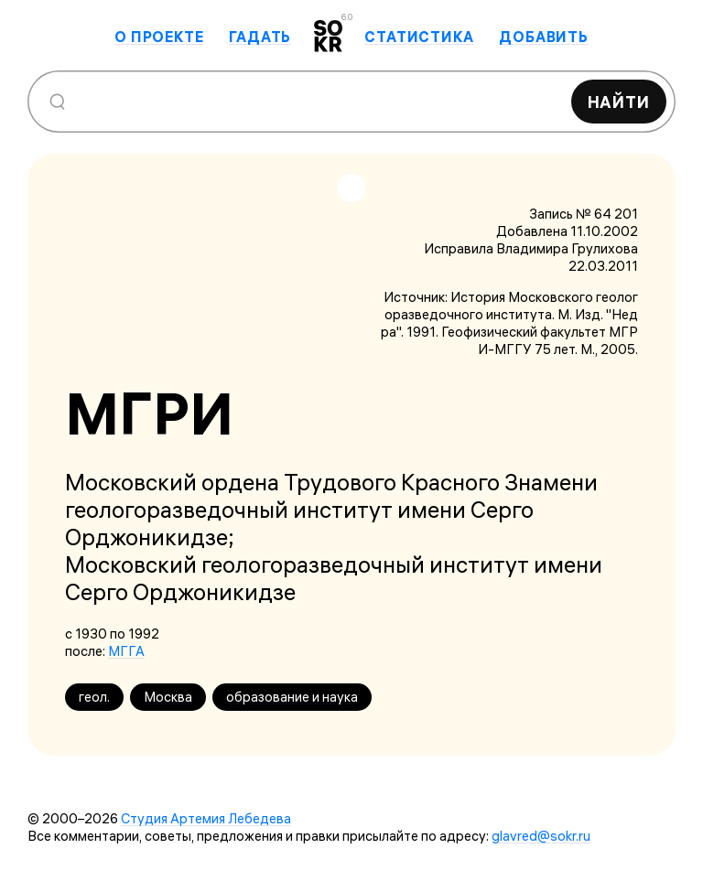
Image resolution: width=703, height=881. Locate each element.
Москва (168, 696)
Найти (619, 102)
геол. (94, 696)
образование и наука (292, 696)
